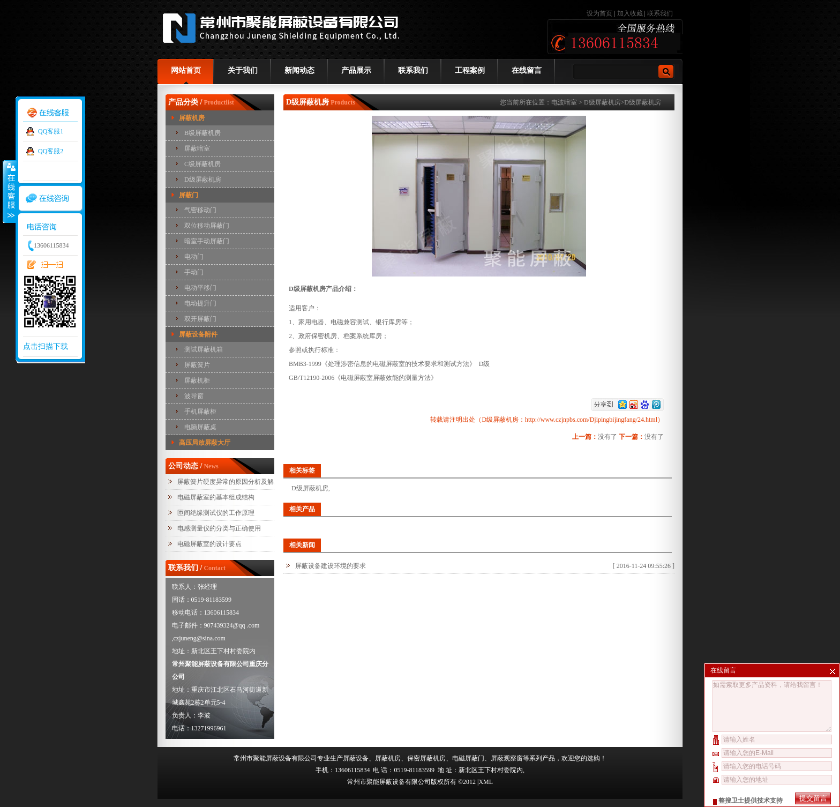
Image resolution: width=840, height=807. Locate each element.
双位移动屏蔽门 (206, 225)
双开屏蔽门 (200, 319)
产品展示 (356, 70)
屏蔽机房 (192, 118)
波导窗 (194, 396)
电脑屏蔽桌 (200, 427)
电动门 (194, 256)
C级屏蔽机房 (202, 164)
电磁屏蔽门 (468, 758)
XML (485, 782)
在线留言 (527, 70)
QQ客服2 (50, 151)
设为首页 (600, 13)
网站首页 (186, 70)
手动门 (194, 272)
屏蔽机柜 (197, 380)
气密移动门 (200, 210)
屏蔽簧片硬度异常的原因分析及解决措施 (235, 481)
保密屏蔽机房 (426, 758)
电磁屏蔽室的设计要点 (209, 544)
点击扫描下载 (45, 346)
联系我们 (660, 13)
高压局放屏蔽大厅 (204, 442)
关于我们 (243, 70)
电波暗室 (564, 102)
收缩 (9, 191)
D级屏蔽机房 (202, 179)
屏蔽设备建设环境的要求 (330, 566)
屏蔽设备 (356, 758)
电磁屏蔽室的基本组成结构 (215, 497)
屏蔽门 (188, 195)
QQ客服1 (50, 131)
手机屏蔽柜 (200, 411)
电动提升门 (200, 303)
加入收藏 (630, 13)
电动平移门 (200, 288)
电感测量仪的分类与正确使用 (219, 528)
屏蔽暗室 (197, 148)
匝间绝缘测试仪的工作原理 (215, 513)
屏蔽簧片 (197, 365)
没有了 (607, 436)
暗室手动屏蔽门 (206, 241)
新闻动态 (299, 70)
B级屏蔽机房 (202, 133)
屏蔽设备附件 (198, 334)
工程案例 (470, 70)
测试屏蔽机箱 (203, 349)
